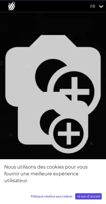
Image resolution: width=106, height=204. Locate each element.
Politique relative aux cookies (51, 196)
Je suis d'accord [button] (88, 196)
